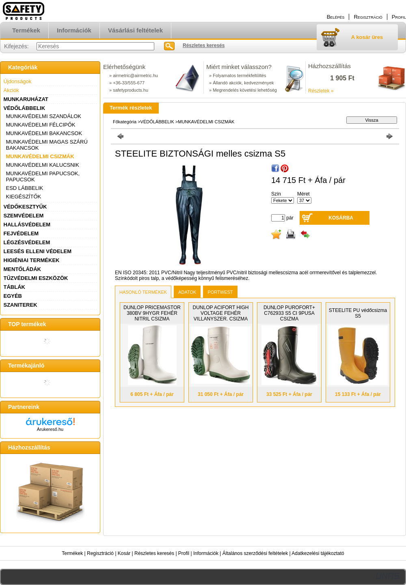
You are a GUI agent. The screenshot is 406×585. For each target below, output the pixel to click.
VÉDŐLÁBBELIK (24, 108)
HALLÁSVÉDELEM (27, 225)
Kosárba (340, 218)
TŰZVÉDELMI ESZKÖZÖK (36, 278)
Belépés (336, 17)
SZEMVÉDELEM (24, 216)
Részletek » (321, 91)
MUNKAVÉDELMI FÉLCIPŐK (41, 125)
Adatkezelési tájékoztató (318, 553)
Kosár (124, 553)
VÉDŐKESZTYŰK (25, 207)
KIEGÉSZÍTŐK (23, 197)
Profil (183, 553)
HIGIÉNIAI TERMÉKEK (32, 260)
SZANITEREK (20, 305)
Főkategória (124, 121)
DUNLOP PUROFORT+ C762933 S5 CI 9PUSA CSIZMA (289, 313)
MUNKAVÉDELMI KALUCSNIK (42, 165)
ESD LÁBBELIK (24, 188)
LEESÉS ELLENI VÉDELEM (38, 251)
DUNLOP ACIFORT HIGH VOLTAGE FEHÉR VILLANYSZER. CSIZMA (220, 313)
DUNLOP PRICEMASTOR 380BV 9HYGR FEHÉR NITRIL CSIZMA (152, 313)
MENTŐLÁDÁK (22, 269)
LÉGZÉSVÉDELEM (27, 242)
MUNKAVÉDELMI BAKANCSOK (44, 133)
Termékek (72, 553)
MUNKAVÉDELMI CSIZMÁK (40, 156)
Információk (205, 553)
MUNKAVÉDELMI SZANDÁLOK (43, 116)
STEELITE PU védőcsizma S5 (358, 313)
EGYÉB (13, 296)
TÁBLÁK (14, 287)
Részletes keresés (154, 553)
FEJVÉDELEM (21, 233)
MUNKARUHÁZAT (26, 99)
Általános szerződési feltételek (255, 553)
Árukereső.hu (50, 429)
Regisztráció (100, 553)
